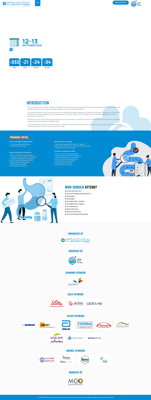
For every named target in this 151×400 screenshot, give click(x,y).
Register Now (120, 3)
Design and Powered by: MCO (102, 397)
